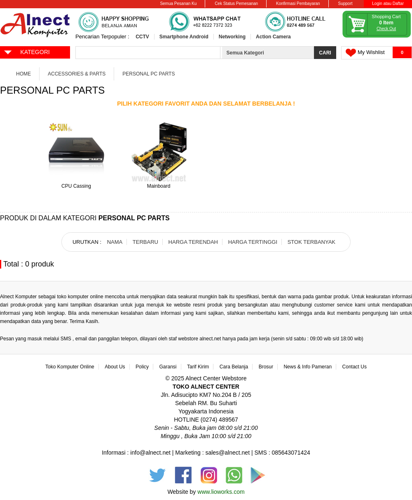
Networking (232, 37)
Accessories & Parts (76, 74)
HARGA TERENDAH (193, 242)
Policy (142, 367)
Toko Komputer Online (69, 367)
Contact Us (354, 367)
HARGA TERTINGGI (252, 242)
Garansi (168, 367)
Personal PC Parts (148, 74)
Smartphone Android (183, 37)
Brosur (266, 367)
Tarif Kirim (198, 367)
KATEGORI (26, 51)
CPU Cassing (76, 186)
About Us (115, 367)
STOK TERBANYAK (311, 242)
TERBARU (145, 242)
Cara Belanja (234, 367)
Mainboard (159, 186)
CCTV (142, 37)
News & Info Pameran (307, 367)
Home (23, 74)
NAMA (115, 242)
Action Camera (273, 37)
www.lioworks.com (220, 491)
